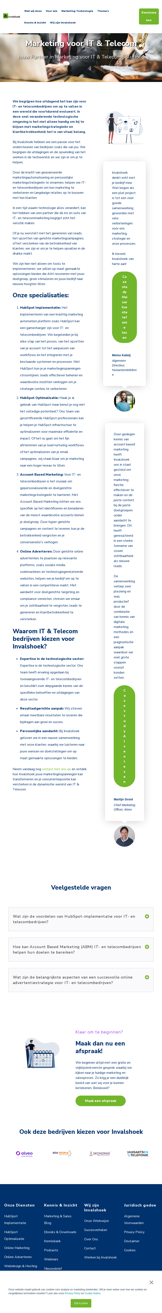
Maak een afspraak (100, 1101)
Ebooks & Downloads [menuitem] (60, 1232)
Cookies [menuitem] (130, 1250)
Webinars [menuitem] (51, 1259)
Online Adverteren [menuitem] (18, 1257)
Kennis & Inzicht (35, 22)
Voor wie (51, 11)
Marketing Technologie (77, 11)
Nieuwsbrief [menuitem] (53, 1268)
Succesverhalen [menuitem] (95, 1230)
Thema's (103, 11)
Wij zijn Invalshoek (63, 22)
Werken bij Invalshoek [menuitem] (100, 1257)
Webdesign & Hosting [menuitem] (20, 1266)
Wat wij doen (33, 11)
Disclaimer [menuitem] (131, 1241)
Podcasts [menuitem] (51, 1250)
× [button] (151, 1282)
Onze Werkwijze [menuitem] (96, 1221)
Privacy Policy (73, 1293)
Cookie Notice (93, 1293)
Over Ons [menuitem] (91, 1239)
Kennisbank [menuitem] (52, 1241)
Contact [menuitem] (90, 1248)
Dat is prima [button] (81, 1303)
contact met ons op (56, 769)
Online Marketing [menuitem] (17, 1248)
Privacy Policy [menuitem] (134, 1232)
